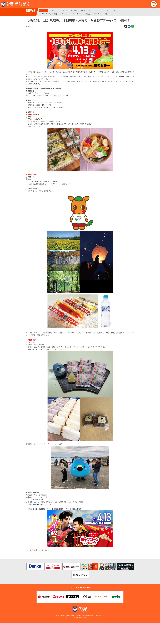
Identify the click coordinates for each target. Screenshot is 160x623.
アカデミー (116, 10)
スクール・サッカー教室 (49, 14)
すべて (43, 10)
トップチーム (63, 10)
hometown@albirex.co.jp (41, 504)
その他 (105, 14)
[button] (154, 4)
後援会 (88, 14)
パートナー (64, 14)
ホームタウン (77, 14)
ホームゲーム (85, 10)
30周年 (96, 14)
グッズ (106, 10)
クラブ (52, 10)
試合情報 (74, 10)
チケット (97, 10)
